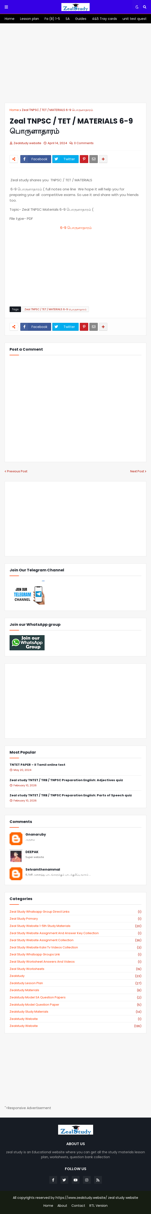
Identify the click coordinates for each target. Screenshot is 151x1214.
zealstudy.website (75, 1026)
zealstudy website (75, 1019)
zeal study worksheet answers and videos (75, 961)
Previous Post (17, 471)
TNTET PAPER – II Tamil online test (37, 765)
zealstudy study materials (75, 1011)
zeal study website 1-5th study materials (75, 926)
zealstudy (75, 976)
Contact (78, 1205)
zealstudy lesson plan (75, 983)
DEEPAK (32, 852)
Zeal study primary (75, 918)
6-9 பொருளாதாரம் (75, 227)
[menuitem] (9, 18)
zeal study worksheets (75, 969)
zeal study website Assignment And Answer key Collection (75, 933)
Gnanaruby (35, 834)
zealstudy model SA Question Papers (75, 997)
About (62, 1205)
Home (14, 110)
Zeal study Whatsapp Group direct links (75, 911)
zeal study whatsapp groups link (75, 954)
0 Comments (84, 143)
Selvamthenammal (42, 869)
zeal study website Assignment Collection (75, 940)
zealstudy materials (75, 990)
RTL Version (98, 1205)
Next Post (137, 471)
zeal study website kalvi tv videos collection (75, 947)
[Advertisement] (75, 63)
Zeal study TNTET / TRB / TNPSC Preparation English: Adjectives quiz (66, 780)
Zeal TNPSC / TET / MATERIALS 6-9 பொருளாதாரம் (57, 110)
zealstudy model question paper (75, 1004)
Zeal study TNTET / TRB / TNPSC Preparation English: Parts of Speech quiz (71, 795)
